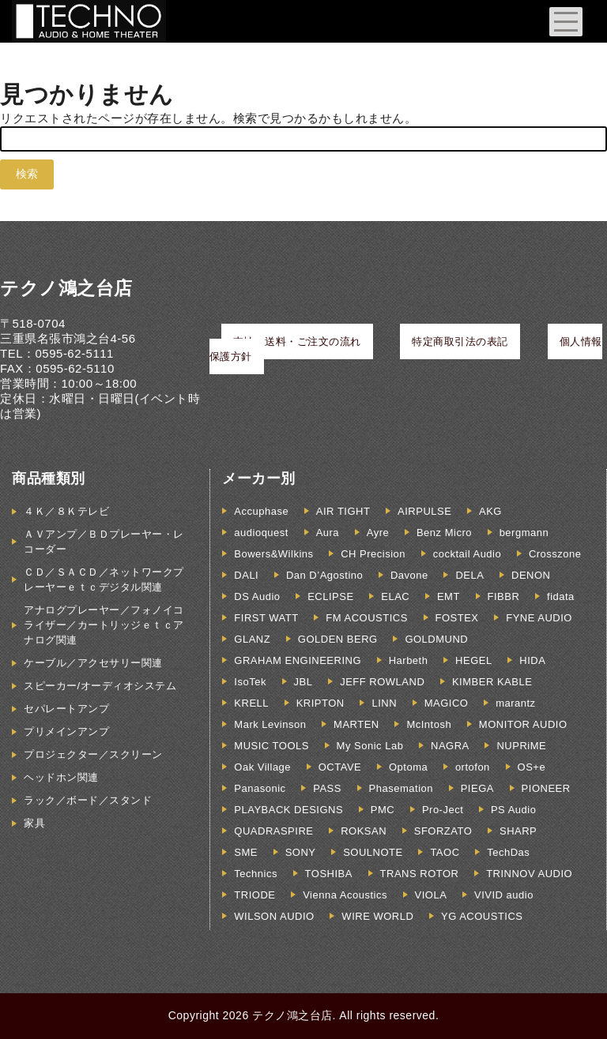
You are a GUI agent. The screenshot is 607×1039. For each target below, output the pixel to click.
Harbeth (408, 660)
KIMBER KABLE (492, 682)
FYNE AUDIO (539, 618)
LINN (384, 703)
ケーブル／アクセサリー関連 (93, 663)
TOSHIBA (329, 874)
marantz (515, 703)
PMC (382, 810)
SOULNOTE (373, 852)
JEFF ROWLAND (382, 682)
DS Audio (257, 596)
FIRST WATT (266, 618)
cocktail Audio (467, 554)
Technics (255, 874)
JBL (303, 682)
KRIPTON (320, 703)
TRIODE (254, 895)
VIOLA (431, 895)
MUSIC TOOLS (271, 746)
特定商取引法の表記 (460, 341)
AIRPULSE (424, 511)
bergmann (524, 532)
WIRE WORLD (377, 916)
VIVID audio (503, 895)
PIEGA (477, 788)
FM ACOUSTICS (367, 618)
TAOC (444, 852)
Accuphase (261, 511)
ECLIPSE (330, 596)
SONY (300, 852)
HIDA (532, 660)
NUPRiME (521, 746)
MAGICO (446, 703)
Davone (409, 575)
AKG (490, 511)
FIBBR (504, 596)
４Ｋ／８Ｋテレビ (66, 511)
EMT (448, 596)
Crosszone (555, 554)
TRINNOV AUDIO (529, 874)
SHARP (518, 831)
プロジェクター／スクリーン (93, 754)
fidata (561, 596)
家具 (34, 823)
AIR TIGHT (343, 511)
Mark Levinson (270, 724)
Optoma (408, 767)
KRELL (251, 703)
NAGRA (450, 746)
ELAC (395, 596)
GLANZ (252, 639)
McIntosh (428, 724)
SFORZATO (443, 831)
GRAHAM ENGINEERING (297, 660)
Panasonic (259, 788)
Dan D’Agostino (324, 575)
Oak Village (262, 767)
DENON (530, 575)
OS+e (532, 767)
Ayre (378, 532)
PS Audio (514, 810)
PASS (327, 788)
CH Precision (373, 554)
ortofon (472, 767)
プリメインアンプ (66, 731)
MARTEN (356, 724)
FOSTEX (457, 618)
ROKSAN (363, 831)
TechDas (508, 852)
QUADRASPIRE (273, 831)
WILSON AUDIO (274, 916)
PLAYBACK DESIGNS (288, 810)
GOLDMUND (436, 639)
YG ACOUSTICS (482, 916)
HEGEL (473, 660)
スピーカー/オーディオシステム (100, 686)
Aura (327, 532)
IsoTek (250, 682)
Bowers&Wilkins (273, 554)
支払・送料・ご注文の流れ (297, 341)
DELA (469, 575)
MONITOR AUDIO (523, 724)
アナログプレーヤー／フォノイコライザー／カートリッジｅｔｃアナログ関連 (104, 625)
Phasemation (401, 788)
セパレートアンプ (66, 709)
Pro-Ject (442, 810)
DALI (246, 575)
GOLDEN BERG (338, 639)
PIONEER (546, 788)
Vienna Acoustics (345, 895)
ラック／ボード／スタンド (88, 800)
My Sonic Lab (370, 746)
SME (246, 852)
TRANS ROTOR (419, 874)
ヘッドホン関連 (61, 777)
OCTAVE (340, 767)
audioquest (261, 532)
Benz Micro (444, 532)
